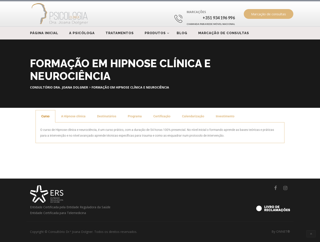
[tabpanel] (160, 132)
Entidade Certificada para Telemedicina (58, 213)
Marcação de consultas (268, 14)
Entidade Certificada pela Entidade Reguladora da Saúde (70, 207)
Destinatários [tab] (106, 116)
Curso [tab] (45, 116)
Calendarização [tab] (193, 116)
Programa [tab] (135, 116)
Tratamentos (120, 33)
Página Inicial (44, 33)
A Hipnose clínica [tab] (73, 116)
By (281, 231)
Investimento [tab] (225, 116)
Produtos (155, 33)
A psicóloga (82, 33)
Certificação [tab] (161, 116)
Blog (182, 33)
